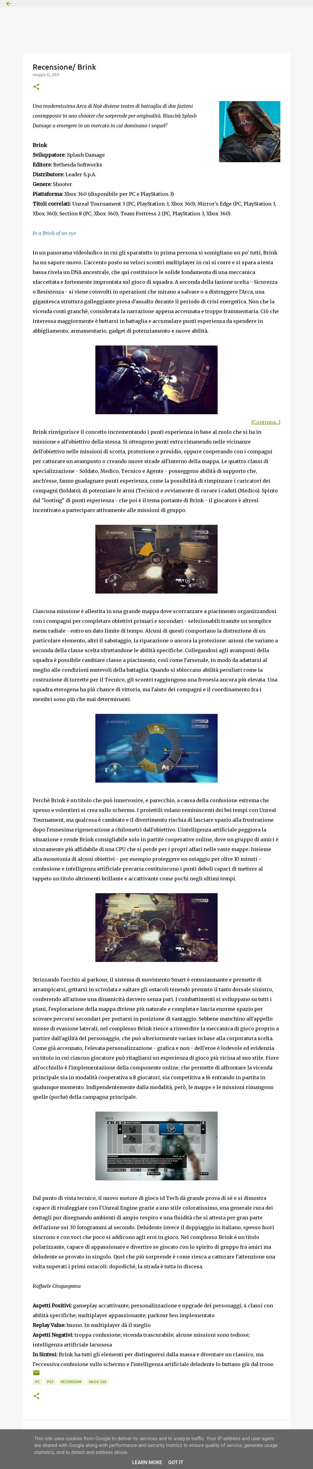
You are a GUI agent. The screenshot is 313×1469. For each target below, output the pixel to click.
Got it (175, 1462)
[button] (36, 87)
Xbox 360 (97, 1382)
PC (37, 1382)
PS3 (50, 1382)
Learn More (147, 1462)
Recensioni (71, 1382)
